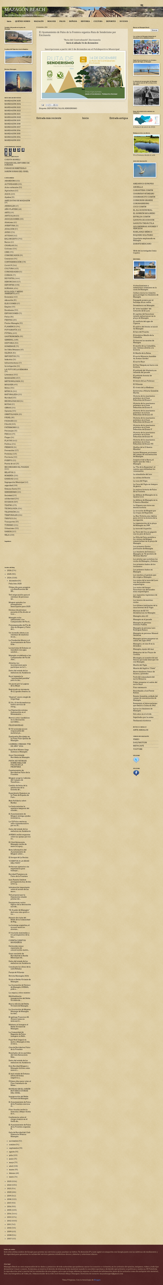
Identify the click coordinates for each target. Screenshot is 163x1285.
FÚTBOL (8, 333)
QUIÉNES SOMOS (22, 21)
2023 (9, 1181)
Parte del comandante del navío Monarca (144, 678)
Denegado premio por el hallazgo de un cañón (143, 301)
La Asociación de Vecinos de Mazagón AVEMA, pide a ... (20, 987)
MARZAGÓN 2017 (12, 127)
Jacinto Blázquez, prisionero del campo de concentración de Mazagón (145, 455)
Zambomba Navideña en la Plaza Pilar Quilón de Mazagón (20, 739)
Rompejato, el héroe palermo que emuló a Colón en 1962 (145, 704)
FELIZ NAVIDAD (16, 725)
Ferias (7, 317)
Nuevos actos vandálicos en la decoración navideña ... (19, 720)
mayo (11, 1162)
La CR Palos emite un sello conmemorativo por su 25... (19, 824)
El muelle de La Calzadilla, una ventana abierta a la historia (144, 348)
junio (11, 1159)
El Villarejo (138, 384)
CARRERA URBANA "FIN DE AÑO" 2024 (20, 745)
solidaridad (9, 499)
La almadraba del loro (142, 474)
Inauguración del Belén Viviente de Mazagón (18, 1097)
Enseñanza (9, 310)
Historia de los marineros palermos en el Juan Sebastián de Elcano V (144, 427)
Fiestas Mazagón (12, 323)
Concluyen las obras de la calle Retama (20, 968)
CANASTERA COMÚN (143, 190)
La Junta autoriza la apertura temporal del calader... (19, 808)
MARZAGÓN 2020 (13, 117)
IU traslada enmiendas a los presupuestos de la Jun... (19, 935)
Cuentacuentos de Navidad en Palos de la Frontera (19, 772)
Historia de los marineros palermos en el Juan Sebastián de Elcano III (144, 413)
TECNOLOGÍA (11, 508)
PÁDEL (8, 418)
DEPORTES (111, 21)
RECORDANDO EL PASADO (17, 467)
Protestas (9, 454)
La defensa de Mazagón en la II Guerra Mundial (145, 501)
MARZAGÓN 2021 (12, 114)
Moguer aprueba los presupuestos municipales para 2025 (19, 604)
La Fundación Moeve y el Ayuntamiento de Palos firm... (20, 642)
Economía (9, 297)
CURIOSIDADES (12, 272)
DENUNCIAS (10, 282)
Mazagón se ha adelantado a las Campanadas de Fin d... (19, 620)
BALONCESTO (11, 239)
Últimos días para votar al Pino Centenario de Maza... (20, 1083)
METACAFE (138, 746)
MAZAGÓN (39, 21)
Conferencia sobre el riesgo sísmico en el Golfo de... (18, 1119)
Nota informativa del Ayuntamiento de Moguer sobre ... (18, 852)
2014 (9, 1214)
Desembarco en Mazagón (143, 305)
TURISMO (9, 525)
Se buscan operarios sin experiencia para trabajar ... (19, 869)
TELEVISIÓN (10, 512)
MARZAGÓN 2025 (13, 101)
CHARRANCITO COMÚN (144, 197)
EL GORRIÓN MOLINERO (144, 213)
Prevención (9, 450)
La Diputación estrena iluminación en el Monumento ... (18, 712)
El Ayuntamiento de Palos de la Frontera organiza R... (20, 1127)
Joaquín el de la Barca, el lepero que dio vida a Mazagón (143, 462)
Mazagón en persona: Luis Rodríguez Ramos (144, 629)
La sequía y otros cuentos (19, 993)
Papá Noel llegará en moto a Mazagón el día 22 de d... (19, 1042)
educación (9, 300)
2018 (9, 1199)
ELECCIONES (10, 304)
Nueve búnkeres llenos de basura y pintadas (144, 673)
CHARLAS (9, 245)
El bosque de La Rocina (18, 857)
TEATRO (8, 505)
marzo (12, 1170)
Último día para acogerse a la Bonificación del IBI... (19, 589)
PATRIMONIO (11, 427)
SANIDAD (9, 479)
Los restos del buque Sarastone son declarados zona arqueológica (144, 590)
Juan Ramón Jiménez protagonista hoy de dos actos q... (20, 882)
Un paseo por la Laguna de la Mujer (19, 685)
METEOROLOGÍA (12, 381)
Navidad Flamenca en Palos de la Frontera (18, 875)
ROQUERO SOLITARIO (143, 235)
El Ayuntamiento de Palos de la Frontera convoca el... (20, 1104)
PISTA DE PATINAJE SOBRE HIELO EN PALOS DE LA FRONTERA (18, 764)
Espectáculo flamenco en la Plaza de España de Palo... (19, 795)
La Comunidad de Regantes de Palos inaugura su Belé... (17, 1034)
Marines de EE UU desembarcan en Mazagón (144, 612)
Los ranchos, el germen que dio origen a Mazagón (144, 576)
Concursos (9, 259)
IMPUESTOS (10, 356)
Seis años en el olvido (142, 714)
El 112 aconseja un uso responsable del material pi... (18, 731)
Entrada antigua (118, 118)
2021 (9, 1189)
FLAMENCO (10, 327)
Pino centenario (140, 687)
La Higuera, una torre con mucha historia (144, 506)
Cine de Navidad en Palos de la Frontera (19, 1048)
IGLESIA (8, 353)
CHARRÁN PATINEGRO (143, 194)
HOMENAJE (10, 346)
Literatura (9, 375)
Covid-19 (8, 265)
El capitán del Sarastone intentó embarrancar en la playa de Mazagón (144, 316)
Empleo (8, 307)
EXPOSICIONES (11, 313)
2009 (9, 1232)
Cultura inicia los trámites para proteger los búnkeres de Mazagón (145, 295)
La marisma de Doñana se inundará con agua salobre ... (20, 650)
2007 (9, 1239)
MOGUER (51, 21)
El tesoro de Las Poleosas (143, 381)
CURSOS (8, 275)
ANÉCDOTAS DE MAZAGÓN (17, 201)
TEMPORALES (11, 515)
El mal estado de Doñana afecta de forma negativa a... (19, 1076)
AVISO (7, 232)
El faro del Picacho (141, 332)
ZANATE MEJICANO (142, 244)
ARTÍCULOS (10, 216)
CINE (7, 252)
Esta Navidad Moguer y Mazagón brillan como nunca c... (19, 1068)
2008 (9, 1235)
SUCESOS (124, 21)
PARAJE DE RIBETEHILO (15, 168)
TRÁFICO (9, 518)
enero (11, 1177)
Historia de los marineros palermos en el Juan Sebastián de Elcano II (144, 405)
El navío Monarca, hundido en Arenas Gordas (144, 357)
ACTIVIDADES (11, 184)
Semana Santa (11, 489)
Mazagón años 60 (140, 616)
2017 (9, 1203)
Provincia (9, 457)
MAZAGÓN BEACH (25, 9)
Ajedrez (8, 197)
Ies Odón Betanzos (12, 350)
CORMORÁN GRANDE (143, 200)
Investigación (10, 366)
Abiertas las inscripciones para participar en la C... (18, 665)
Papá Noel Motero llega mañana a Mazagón (19, 751)
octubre (12, 1145)
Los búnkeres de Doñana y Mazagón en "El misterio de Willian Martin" (144, 554)
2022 (9, 1185)
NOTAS (8, 404)
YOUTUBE (137, 749)
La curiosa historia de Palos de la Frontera (145, 491)
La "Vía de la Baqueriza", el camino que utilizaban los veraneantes (144, 469)
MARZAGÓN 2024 (13, 104)
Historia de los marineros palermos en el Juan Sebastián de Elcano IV (144, 420)
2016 (9, 1207)
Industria (8, 359)
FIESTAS (8, 320)
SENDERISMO (71, 108)
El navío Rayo (139, 362)
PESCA (8, 434)
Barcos (7, 242)
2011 (9, 1224)
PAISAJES (9, 421)
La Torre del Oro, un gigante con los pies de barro (145, 533)
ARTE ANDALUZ (140, 730)
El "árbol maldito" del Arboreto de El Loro (142, 310)
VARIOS (8, 532)
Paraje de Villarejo (16, 972)
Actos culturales (11, 187)
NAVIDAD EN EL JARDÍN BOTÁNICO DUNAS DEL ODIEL (19, 1091)
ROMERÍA (9, 476)
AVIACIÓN (9, 229)
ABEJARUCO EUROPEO (143, 184)
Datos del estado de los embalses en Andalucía (20, 672)
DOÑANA (73, 21)
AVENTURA (10, 226)
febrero (12, 1173)
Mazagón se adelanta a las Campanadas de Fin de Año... (20, 657)
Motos (7, 388)
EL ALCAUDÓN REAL (142, 210)
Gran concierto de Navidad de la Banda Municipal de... (18, 956)
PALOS (62, 21)
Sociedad (8, 495)
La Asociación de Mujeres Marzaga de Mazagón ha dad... (20, 1011)
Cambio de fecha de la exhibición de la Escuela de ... (18, 788)
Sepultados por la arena (143, 717)
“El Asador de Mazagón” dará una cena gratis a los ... (19, 912)
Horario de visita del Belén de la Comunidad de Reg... (19, 920)
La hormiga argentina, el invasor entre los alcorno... (19, 927)
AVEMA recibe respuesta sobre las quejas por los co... (20, 837)
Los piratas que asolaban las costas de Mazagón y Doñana (145, 560)
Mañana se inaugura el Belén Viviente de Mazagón (18, 1027)
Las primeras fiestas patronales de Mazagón (143, 547)
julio (11, 1155)
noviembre (14, 1141)
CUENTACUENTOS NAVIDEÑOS (17, 941)
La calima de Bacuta (141, 478)
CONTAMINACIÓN (13, 262)
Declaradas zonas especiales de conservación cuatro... (19, 948)
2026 (9, 570)
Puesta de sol (10, 464)
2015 (9, 1210)
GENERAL (9, 340)
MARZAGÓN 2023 (13, 107)
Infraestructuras (11, 363)
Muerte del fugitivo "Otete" (144, 668)
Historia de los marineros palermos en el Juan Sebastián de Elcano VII (144, 442)
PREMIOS (9, 447)
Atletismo (9, 222)
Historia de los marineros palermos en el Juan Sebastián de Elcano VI (144, 435)
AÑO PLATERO (11, 209)
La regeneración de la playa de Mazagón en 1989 (145, 524)
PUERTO (8, 460)
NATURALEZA (11, 394)
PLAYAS (8, 441)
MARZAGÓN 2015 (12, 134)
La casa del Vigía (140, 481)
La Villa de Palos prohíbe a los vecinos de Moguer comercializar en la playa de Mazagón (145, 540)
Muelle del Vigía (140, 665)
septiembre (14, 1148)
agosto (12, 1152)
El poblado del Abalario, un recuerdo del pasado (145, 371)
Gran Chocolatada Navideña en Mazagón (19, 756)
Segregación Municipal (15, 482)
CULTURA (98, 21)
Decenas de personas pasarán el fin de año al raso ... (20, 612)
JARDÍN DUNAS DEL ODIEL (17, 171)
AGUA (7, 194)
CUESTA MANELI (12, 160)
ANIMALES (10, 206)
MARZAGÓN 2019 (12, 120)
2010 (9, 1228)
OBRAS (8, 408)
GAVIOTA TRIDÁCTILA (143, 223)
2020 (9, 1192)
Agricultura (10, 191)
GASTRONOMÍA (12, 336)
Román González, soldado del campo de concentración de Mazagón (145, 698)
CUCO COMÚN (139, 207)
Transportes (10, 522)
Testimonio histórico (142, 721)
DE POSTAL (10, 278)
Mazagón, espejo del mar (143, 649)
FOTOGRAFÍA (11, 330)
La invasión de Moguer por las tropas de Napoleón (144, 512)
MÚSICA (8, 391)
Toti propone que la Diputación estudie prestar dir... (18, 897)
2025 (9, 574)
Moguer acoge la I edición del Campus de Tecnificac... (19, 780)
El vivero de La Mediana (143, 387)
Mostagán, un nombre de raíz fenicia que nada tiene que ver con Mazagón (145, 660)
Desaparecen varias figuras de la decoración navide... (20, 905)
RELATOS (9, 472)
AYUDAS (9, 236)
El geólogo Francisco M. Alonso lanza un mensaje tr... (19, 1019)
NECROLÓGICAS (12, 401)
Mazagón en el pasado (142, 619)
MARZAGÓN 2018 (12, 124)
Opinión (8, 411)
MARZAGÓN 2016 (12, 130)
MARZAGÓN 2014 (13, 137)
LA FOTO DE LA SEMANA (16, 369)
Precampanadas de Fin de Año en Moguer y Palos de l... (20, 627)
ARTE (7, 213)
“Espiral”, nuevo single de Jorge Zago (20, 698)
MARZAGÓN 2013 (12, 140)
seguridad (9, 485)
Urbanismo (9, 528)
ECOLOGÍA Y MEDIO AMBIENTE (14, 293)
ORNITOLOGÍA (11, 414)
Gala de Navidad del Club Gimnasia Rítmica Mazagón (19, 1134)
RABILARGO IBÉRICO (142, 232)
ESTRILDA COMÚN (141, 217)
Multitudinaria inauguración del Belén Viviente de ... (19, 998)
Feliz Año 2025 (15, 584)
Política (8, 444)
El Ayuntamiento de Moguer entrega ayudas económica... (20, 816)
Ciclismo (8, 249)
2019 (9, 1196)
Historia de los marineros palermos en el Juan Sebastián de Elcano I (144, 398)
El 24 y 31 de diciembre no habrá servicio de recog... (20, 705)
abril (11, 1166)
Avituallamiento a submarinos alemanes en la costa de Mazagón (145, 288)
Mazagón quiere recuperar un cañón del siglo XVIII (145, 640)
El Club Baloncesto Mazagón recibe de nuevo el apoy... (18, 844)
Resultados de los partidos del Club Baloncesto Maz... (20, 1055)
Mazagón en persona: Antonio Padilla (142, 624)
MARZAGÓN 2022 (13, 111)
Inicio (9, 21)
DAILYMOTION (140, 743)
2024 (9, 578)
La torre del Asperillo (142, 529)
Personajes (9, 431)
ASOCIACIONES (12, 219)
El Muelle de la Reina (142, 353)
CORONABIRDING (141, 203)
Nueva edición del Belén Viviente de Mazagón (19, 1005)
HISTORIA (85, 21)
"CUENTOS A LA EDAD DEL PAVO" (19, 862)
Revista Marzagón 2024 (19, 976)
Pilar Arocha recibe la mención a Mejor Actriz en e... (20, 1112)
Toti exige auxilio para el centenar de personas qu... (19, 597)
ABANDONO (10, 181)
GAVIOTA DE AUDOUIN (143, 220)
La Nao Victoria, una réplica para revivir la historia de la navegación (145, 518)
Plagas (7, 437)
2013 (9, 1217)
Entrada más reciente (48, 118)
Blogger (97, 1280)
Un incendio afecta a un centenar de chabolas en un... (19, 635)
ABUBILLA (138, 187)
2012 (9, 1221)
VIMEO (136, 739)
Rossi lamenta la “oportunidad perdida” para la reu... (19, 678)
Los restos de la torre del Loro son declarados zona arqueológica (145, 582)
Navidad (8, 398)
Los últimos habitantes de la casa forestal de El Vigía (145, 606)
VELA (7, 535)
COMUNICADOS (12, 255)
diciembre (13, 581)
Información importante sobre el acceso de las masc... (19, 889)
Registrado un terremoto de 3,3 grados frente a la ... (19, 691)
